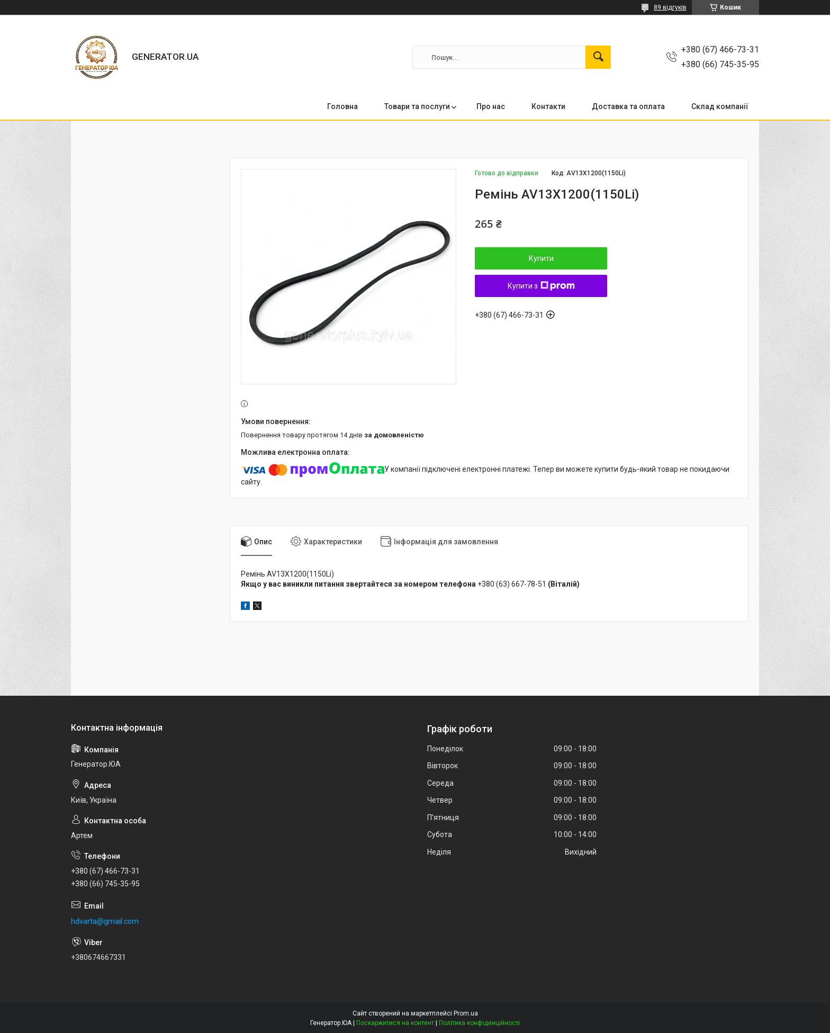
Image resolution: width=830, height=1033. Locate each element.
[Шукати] (598, 57)
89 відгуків (670, 7)
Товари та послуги (417, 106)
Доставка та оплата (628, 106)
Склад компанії (719, 106)
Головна (342, 106)
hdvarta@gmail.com (105, 921)
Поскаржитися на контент (395, 1023)
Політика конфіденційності (479, 1023)
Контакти (548, 106)
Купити (541, 258)
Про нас (490, 106)
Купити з (541, 286)
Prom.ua (466, 1013)
